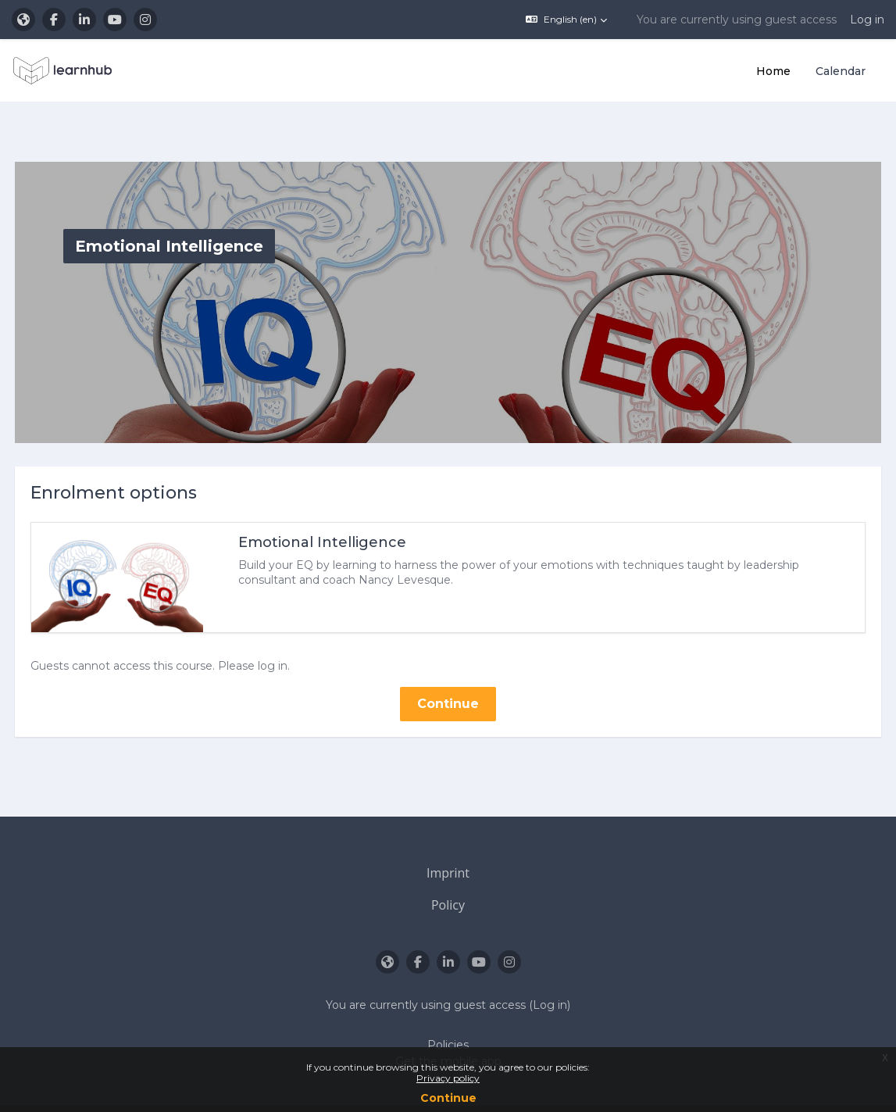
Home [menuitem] (773, 71)
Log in (867, 20)
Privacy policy (448, 1078)
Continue (448, 1098)
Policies (448, 1009)
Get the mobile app (448, 1025)
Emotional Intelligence (351, 505)
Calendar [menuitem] (841, 71)
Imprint (448, 837)
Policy (448, 868)
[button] (566, 19)
